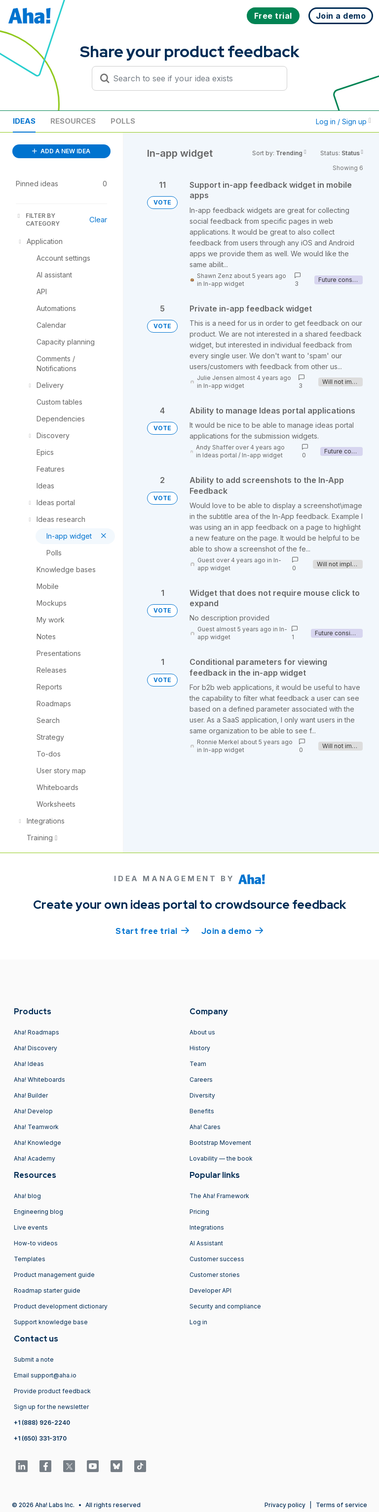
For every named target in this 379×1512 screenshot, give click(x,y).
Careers (201, 1079)
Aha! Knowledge (37, 1142)
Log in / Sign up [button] (343, 121)
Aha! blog (27, 1196)
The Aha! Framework (219, 1196)
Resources (73, 121)
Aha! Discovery (35, 1048)
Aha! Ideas (29, 1063)
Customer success (217, 1259)
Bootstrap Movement (220, 1142)
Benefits (202, 1111)
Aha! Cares (205, 1127)
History (200, 1048)
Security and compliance (225, 1306)
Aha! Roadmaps (36, 1032)
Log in (198, 1322)
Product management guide (54, 1274)
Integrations (207, 1227)
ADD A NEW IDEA (61, 151)
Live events (31, 1227)
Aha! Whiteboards (39, 1079)
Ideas (24, 121)
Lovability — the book (221, 1158)
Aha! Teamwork (36, 1127)
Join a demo (232, 930)
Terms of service (341, 1505)
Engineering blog (38, 1211)
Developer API (210, 1290)
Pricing (199, 1211)
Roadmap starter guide (47, 1290)
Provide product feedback (52, 1391)
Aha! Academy (34, 1158)
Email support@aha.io (45, 1375)
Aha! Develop (33, 1111)
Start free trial (152, 930)
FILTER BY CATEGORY (38, 219)
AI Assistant (206, 1243)
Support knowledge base (51, 1322)
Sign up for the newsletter (51, 1406)
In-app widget (223, 283)
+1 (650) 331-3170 (40, 1438)
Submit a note (34, 1359)
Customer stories (215, 1274)
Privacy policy (285, 1505)
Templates (29, 1259)
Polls (123, 121)
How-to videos (36, 1243)
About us (202, 1032)
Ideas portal (219, 455)
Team (198, 1063)
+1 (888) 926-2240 (42, 1422)
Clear (98, 219)
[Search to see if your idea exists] (194, 78)
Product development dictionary (61, 1306)
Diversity (202, 1095)
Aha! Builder (31, 1095)
